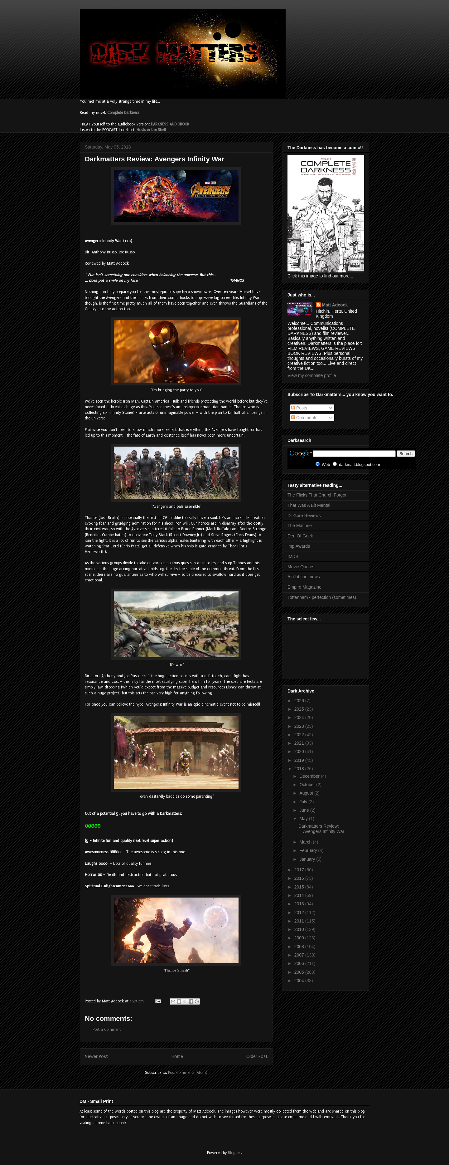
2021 (299, 743)
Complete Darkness (123, 112)
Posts (299, 407)
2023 (299, 726)
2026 (299, 700)
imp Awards (298, 546)
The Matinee (299, 525)
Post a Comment (107, 1029)
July (303, 801)
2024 (299, 717)
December (310, 776)
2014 (299, 895)
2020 (299, 751)
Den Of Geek (300, 535)
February (308, 850)
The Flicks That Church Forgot (316, 494)
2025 (299, 709)
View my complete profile (311, 375)
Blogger (234, 1153)
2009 (299, 937)
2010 (299, 929)
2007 (299, 954)
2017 (299, 869)
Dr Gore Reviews (304, 515)
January (307, 859)
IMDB (292, 556)
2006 (299, 963)
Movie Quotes (300, 566)
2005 (299, 972)
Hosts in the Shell (151, 130)
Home (177, 1056)
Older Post (257, 1056)
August (306, 793)
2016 (299, 878)
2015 (299, 886)
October (307, 784)
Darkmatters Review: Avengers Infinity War (321, 829)
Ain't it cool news (303, 576)
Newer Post (96, 1056)
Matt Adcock (335, 304)
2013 (299, 903)
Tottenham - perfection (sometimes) (321, 597)
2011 (299, 920)
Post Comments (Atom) (187, 1072)
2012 (299, 912)
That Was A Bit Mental (308, 505)
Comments (304, 417)
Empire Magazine (304, 587)
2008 (299, 946)
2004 (299, 980)
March (306, 841)
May (304, 818)
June (304, 810)
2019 (299, 760)
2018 (299, 768)
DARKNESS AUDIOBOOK (170, 124)
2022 (299, 734)
